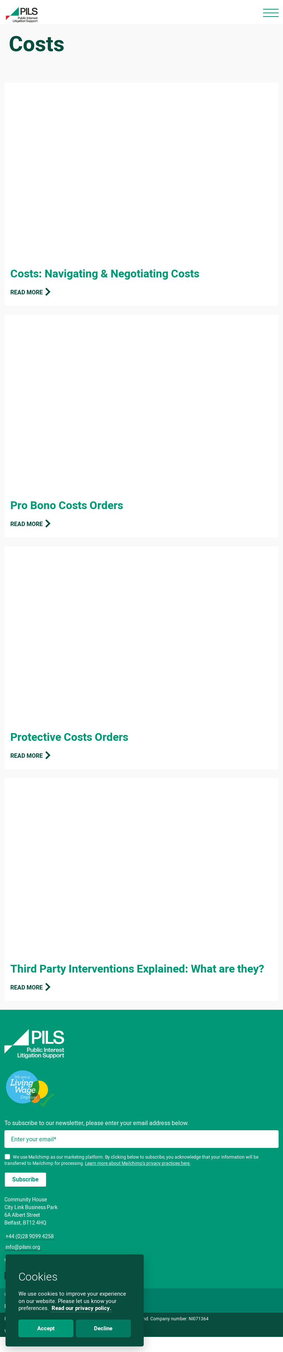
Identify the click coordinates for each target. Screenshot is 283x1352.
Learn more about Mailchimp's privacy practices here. (138, 1163)
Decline (103, 1328)
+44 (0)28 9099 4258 (30, 1236)
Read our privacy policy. (81, 1308)
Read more (31, 292)
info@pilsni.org (23, 1247)
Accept (46, 1328)
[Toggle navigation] (271, 13)
